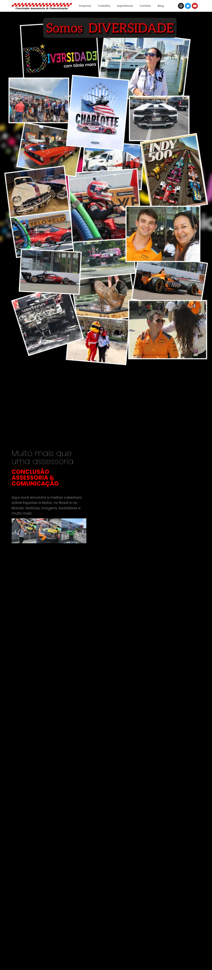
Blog (161, 6)
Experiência (125, 6)
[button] (15, 531)
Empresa (85, 6)
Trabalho (104, 6)
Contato (145, 6)
